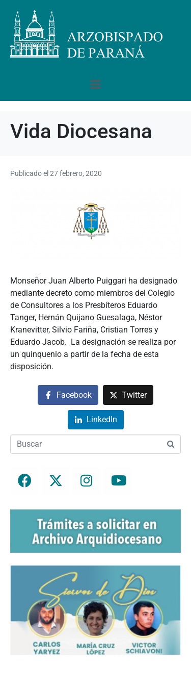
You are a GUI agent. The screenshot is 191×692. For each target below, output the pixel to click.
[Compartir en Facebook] (68, 395)
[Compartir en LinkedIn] (96, 420)
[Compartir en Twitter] (128, 395)
